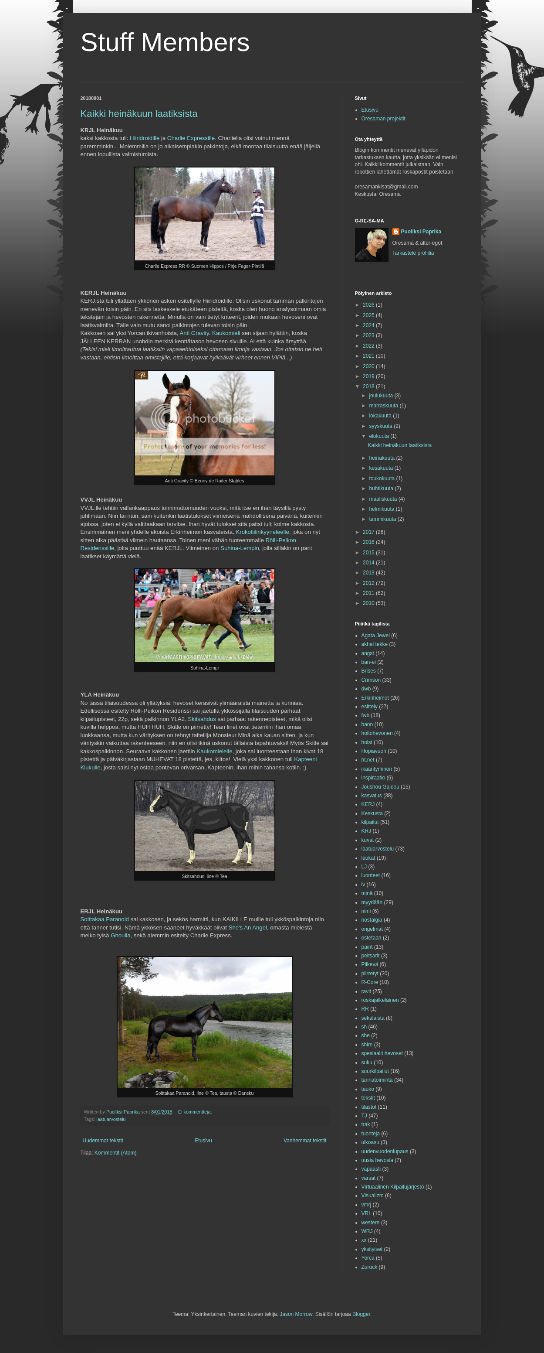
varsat (369, 1178)
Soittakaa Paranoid (105, 919)
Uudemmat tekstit (103, 1141)
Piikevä (370, 964)
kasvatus (372, 796)
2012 (369, 583)
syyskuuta (381, 426)
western (371, 1223)
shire (367, 1045)
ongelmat (372, 929)
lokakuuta (381, 416)
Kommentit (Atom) (116, 1153)
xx (364, 1240)
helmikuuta (382, 509)
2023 (369, 335)
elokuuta (379, 436)
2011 (369, 593)
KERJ (368, 804)
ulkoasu (370, 1142)
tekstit (368, 1098)
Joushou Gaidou (380, 787)
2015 (369, 553)
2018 (369, 386)
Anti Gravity (194, 333)
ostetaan (372, 938)
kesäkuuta (381, 468)
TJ (364, 1116)
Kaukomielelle (214, 751)
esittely (370, 707)
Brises (369, 671)
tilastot (369, 1107)
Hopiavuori (374, 751)
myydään (372, 902)
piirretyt (370, 973)
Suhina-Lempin (239, 548)
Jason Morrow (296, 1314)
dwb (366, 689)
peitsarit (371, 956)
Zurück (370, 1267)
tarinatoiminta (377, 1080)
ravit (367, 991)
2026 (369, 305)
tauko (368, 1089)
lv (363, 885)
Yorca (368, 1258)
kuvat (368, 840)
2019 (369, 376)
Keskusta (372, 813)
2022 (369, 346)
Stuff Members (165, 42)
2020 (369, 366)
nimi (366, 911)
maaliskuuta (383, 499)
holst (367, 742)
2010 (369, 603)
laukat (368, 858)
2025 (369, 315)
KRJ (367, 831)
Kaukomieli (226, 333)
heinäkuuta (382, 458)
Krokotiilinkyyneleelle (262, 532)
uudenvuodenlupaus (385, 1151)
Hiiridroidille (144, 138)
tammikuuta (383, 519)
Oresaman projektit (383, 119)
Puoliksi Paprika (421, 232)
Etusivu (203, 1141)
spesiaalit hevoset (382, 1053)
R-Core (370, 982)
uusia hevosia (377, 1160)
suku (367, 1062)
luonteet (371, 875)
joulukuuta (381, 396)
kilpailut (370, 822)
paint (367, 947)
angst (368, 653)
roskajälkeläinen (380, 1000)
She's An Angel (248, 927)
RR (365, 1009)
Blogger (361, 1314)
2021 (369, 356)
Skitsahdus (202, 719)
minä (367, 893)
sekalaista (373, 1018)
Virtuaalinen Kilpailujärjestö (393, 1187)
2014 (369, 563)
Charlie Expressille (191, 138)
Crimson (371, 680)
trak (366, 1124)
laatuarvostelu (110, 1119)
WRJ (367, 1231)
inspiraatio (373, 778)
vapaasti (371, 1169)
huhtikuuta (382, 488)
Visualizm (373, 1195)
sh (364, 1027)
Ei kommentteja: (195, 1111)
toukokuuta (382, 478)
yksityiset (372, 1249)
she (366, 1035)
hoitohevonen (377, 733)
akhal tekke (375, 644)
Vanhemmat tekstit (305, 1141)
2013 (369, 573)
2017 (369, 532)
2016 (369, 542)
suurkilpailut (375, 1071)
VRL (367, 1213)
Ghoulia (120, 935)
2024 (369, 325)
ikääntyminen (377, 769)
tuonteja (371, 1134)
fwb (366, 715)
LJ (364, 867)
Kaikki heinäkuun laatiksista (139, 113)
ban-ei (369, 662)
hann (367, 724)
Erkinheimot (375, 698)
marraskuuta (384, 406)
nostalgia (372, 920)
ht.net (368, 760)
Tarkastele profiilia (413, 253)
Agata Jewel (376, 635)
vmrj (367, 1205)
